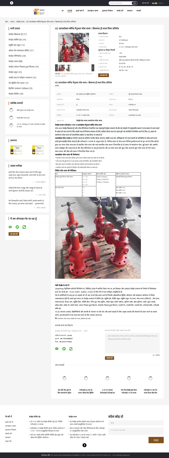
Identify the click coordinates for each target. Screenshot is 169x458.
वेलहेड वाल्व (20, 22)
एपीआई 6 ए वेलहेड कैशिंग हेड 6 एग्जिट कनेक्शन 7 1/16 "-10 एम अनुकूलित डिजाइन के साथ (47, 429)
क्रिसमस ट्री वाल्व (86, 319)
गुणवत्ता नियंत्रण (107, 11)
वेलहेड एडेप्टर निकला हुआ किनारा (22, 66)
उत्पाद (12, 22)
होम (6, 22)
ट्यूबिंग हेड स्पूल (14, 45)
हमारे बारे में (80, 11)
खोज (134, 3)
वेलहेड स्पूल (13, 72)
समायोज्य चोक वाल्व (64, 319)
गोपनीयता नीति (45, 455)
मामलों (138, 11)
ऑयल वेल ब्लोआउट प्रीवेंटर (19, 50)
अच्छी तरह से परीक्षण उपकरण (20, 77)
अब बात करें (145, 3)
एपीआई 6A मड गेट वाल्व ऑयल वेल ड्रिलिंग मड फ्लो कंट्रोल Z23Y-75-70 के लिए (85, 391)
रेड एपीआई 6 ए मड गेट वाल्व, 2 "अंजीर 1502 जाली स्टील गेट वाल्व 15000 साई (87, 436)
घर (63, 11)
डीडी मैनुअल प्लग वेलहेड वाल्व (25, 110)
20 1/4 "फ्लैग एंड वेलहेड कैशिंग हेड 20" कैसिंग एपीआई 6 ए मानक (46, 423)
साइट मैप (8, 441)
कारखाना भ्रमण (93, 11)
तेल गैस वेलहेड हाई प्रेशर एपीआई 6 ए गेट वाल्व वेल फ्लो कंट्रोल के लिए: (129, 391)
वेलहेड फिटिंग (14, 94)
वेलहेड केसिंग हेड (15, 39)
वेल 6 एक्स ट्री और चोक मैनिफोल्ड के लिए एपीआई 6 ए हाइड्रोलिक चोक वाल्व (87, 429)
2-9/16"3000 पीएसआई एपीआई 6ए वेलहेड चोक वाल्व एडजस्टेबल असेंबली (107, 391)
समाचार (129, 11)
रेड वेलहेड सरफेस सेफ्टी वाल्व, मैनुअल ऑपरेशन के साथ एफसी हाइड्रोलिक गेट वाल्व (87, 423)
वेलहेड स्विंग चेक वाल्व (23, 118)
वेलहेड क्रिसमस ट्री (16, 34)
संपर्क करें (120, 11)
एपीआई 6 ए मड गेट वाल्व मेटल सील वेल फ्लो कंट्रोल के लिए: (150, 391)
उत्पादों (69, 11)
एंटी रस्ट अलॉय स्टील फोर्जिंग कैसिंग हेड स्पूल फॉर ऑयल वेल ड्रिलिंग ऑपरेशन (47, 436)
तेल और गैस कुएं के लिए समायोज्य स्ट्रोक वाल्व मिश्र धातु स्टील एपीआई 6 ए (64, 391)
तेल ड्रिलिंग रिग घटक (16, 83)
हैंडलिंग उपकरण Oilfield (18, 88)
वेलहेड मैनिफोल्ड (15, 56)
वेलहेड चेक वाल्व (75, 319)
